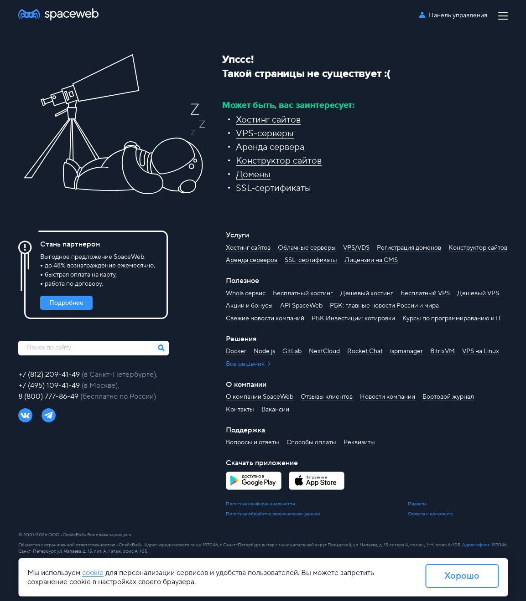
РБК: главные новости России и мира (384, 306)
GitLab (292, 351)
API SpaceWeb (301, 306)
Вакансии (275, 410)
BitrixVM (442, 351)
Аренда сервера (270, 147)
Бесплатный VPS (425, 293)
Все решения (246, 364)
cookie (93, 572)
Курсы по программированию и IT (451, 318)
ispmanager (406, 351)
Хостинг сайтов (268, 120)
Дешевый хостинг (366, 293)
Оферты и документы (430, 514)
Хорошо (461, 576)
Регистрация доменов (409, 248)
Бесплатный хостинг (303, 293)
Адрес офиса (476, 545)
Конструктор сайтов (279, 161)
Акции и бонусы (249, 306)
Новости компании (387, 397)
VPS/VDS (356, 248)
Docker (236, 351)
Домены (253, 174)
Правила (417, 504)
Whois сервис (246, 293)
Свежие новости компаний (265, 318)
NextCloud (324, 351)
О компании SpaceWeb (259, 397)
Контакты (240, 410)
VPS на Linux (480, 351)
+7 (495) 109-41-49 (50, 385)
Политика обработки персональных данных (273, 514)
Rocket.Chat (365, 351)
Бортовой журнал (448, 397)
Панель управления (458, 15)
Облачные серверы (307, 248)
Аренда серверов (251, 260)
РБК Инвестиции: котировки (353, 318)
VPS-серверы (265, 133)
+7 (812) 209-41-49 (50, 374)
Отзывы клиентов (327, 397)
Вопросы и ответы (252, 442)
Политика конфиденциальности (260, 504)
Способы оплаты (311, 442)
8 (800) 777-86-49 (49, 396)
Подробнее (66, 303)
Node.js (264, 351)
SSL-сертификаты (273, 188)
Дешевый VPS (478, 293)
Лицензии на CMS (371, 260)
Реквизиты (359, 442)
